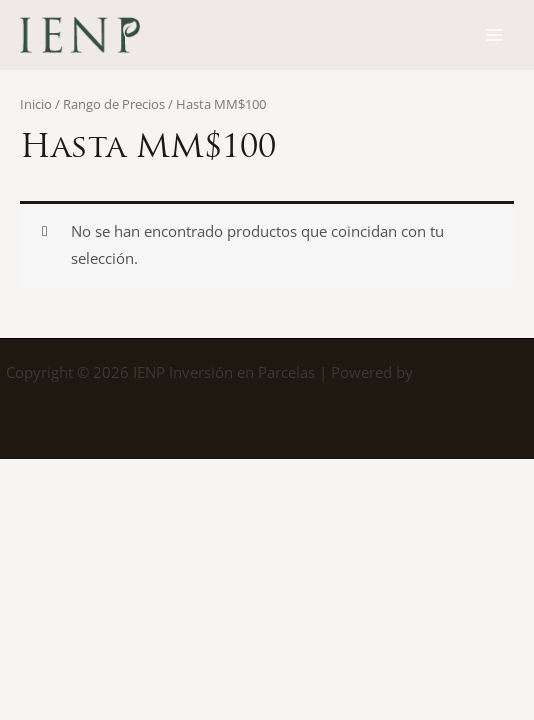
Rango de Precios (114, 104)
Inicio (36, 104)
